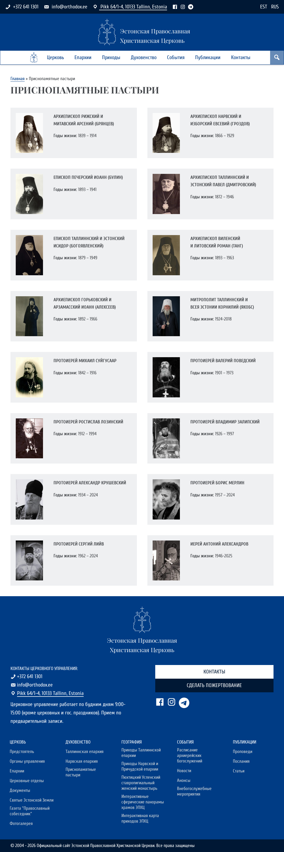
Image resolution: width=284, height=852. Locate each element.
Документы (20, 790)
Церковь (55, 57)
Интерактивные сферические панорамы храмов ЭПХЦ (142, 802)
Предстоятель (22, 751)
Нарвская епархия (82, 761)
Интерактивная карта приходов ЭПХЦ (140, 818)
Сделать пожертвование (214, 685)
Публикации (208, 57)
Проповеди (242, 751)
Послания (241, 761)
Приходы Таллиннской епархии (141, 752)
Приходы (111, 57)
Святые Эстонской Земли (31, 800)
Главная (17, 78)
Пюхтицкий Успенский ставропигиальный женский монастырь (140, 783)
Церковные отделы (27, 780)
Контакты (240, 57)
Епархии (83, 57)
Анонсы (183, 780)
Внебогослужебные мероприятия (194, 791)
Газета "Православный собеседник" (30, 811)
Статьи (238, 771)
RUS (275, 7)
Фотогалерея (21, 823)
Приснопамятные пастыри (81, 772)
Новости (184, 770)
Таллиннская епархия (85, 751)
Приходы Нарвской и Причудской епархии (139, 766)
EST (263, 7)
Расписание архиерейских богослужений (189, 755)
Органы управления (27, 761)
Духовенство (144, 57)
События (176, 57)
